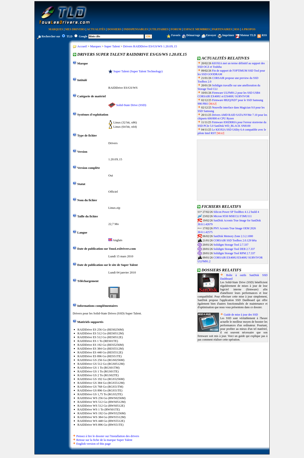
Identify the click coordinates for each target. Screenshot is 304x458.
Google (83, 36)
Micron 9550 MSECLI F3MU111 (233, 216)
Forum (176, 29)
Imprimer (228, 35)
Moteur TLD (248, 35)
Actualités (96, 29)
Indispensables (136, 29)
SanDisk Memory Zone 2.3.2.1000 (233, 236)
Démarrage (193, 35)
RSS (236, 29)
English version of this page (93, 443)
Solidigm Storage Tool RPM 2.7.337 (234, 253)
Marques (55, 29)
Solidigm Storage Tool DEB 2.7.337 (234, 249)
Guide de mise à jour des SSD (241, 314)
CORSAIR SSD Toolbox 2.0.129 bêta (235, 240)
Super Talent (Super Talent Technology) (137, 71)
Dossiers (114, 29)
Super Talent (112, 46)
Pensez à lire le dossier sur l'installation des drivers (107, 436)
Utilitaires (159, 29)
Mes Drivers (75, 29)
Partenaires (222, 29)
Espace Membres (197, 29)
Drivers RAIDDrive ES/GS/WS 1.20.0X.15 (150, 46)
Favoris (175, 35)
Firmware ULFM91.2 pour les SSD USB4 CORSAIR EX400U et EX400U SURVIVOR (229, 94)
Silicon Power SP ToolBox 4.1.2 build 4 (236, 212)
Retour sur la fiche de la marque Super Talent (104, 440)
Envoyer (211, 35)
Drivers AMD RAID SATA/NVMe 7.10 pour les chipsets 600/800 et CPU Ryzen (232, 116)
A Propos (248, 29)
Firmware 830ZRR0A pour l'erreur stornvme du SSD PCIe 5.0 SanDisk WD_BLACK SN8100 (232, 124)
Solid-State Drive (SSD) (131, 105)
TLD (69, 36)
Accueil (82, 46)
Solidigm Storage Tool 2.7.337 (231, 244)
